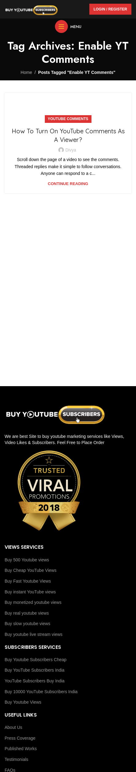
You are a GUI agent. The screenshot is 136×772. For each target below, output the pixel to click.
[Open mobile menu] (68, 26)
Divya (70, 150)
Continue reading (68, 183)
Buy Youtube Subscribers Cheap (36, 659)
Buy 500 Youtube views (27, 559)
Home (26, 72)
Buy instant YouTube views (30, 591)
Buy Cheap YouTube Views (30, 570)
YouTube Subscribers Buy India (34, 680)
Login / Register (110, 9)
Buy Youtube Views (23, 702)
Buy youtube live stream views (33, 634)
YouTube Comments (68, 119)
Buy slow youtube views (27, 623)
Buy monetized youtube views (33, 602)
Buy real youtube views (27, 613)
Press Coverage (20, 738)
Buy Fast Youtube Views (28, 581)
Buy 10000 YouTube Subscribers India (41, 691)
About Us (13, 727)
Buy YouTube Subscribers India (34, 670)
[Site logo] (31, 8)
